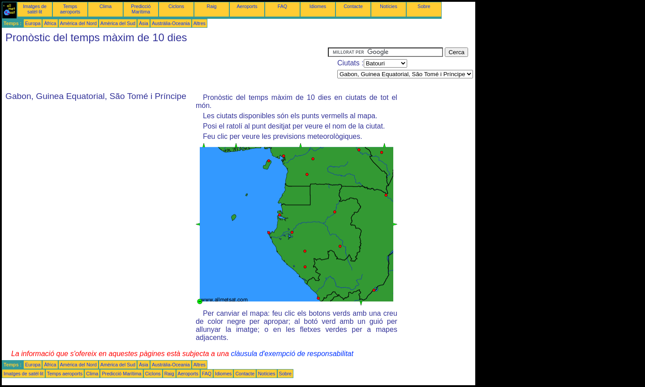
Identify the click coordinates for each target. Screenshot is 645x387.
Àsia (143, 23)
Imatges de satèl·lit (35, 9)
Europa (32, 23)
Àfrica (50, 23)
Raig (212, 6)
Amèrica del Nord (78, 23)
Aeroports (246, 6)
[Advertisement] (165, 67)
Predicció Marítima (141, 9)
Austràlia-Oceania (171, 23)
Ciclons (176, 6)
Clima (105, 6)
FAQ (282, 6)
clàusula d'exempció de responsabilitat (292, 353)
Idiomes (318, 6)
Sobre (423, 6)
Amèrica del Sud (117, 23)
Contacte (353, 6)
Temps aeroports (70, 9)
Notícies (388, 6)
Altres (200, 23)
